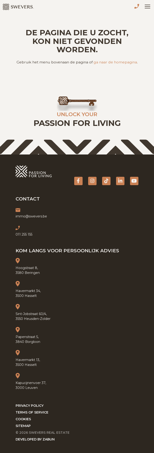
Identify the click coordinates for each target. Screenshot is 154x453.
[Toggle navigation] (147, 6)
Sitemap (23, 426)
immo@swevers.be (31, 216)
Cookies (23, 419)
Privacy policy (30, 406)
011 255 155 (138, 7)
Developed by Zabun (35, 439)
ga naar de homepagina (115, 62)
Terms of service (32, 412)
